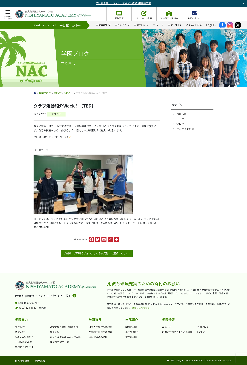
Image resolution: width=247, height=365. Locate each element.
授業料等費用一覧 (59, 341)
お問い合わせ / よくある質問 (177, 331)
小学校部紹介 (132, 331)
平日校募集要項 (23, 341)
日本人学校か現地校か (100, 326)
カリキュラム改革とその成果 (65, 336)
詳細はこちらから (141, 307)
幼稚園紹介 (131, 326)
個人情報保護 (22, 360)
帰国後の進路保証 (98, 336)
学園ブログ (203, 326)
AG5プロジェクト (24, 336)
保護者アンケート (24, 346)
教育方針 (20, 331)
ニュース (166, 326)
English (201, 331)
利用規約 (40, 360)
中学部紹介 (131, 336)
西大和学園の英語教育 (100, 331)
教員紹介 (54, 331)
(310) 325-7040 (27, 307)
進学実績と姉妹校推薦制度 (64, 326)
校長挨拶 (20, 326)
